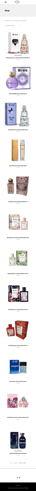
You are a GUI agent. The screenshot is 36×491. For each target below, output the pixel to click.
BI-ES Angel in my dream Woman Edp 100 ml (18, 57)
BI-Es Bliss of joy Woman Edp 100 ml (18, 201)
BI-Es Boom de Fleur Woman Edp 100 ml (18, 417)
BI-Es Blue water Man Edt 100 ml (17, 381)
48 (24, 463)
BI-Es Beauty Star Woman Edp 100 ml (18, 129)
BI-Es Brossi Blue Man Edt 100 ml (18, 453)
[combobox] (13, 25)
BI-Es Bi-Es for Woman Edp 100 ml (18, 165)
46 (20, 463)
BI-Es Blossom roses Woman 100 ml (18, 345)
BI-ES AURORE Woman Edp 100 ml (18, 93)
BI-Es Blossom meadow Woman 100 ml (18, 273)
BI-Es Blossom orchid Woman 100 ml (18, 309)
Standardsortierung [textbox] (10, 25)
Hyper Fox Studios (23, 488)
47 (22, 463)
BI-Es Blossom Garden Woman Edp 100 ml (18, 237)
